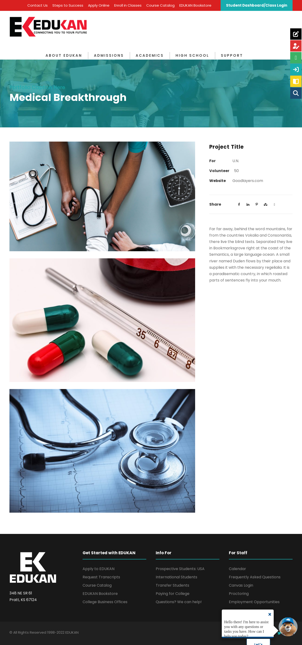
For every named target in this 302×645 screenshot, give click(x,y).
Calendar (237, 568)
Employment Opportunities (254, 602)
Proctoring (239, 593)
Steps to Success (67, 5)
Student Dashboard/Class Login (256, 5)
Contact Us (37, 5)
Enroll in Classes (128, 5)
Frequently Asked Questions (255, 577)
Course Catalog (160, 5)
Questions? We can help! (179, 602)
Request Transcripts (101, 577)
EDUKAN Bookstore (195, 5)
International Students (176, 577)
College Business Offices (105, 602)
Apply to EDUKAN (98, 568)
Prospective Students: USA (180, 568)
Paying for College (172, 593)
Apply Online (98, 5)
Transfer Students (172, 585)
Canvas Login (241, 585)
